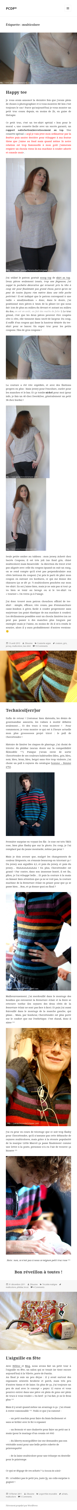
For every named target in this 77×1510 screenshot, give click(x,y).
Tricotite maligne (49, 1284)
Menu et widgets (68, 11)
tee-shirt (27, 646)
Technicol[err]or (23, 710)
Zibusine (29, 643)
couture (58, 643)
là (46, 1478)
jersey (8, 646)
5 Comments (26, 1496)
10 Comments (41, 646)
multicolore (17, 646)
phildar (20, 1287)
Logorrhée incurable (48, 1494)
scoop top (45, 277)
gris (65, 643)
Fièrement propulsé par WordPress (22, 1505)
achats (65, 1494)
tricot (26, 1287)
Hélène (17, 1365)
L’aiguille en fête (23, 1358)
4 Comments (38, 1287)
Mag (27, 1365)
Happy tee (16, 92)
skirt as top (63, 277)
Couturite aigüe (44, 643)
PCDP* (11, 8)
